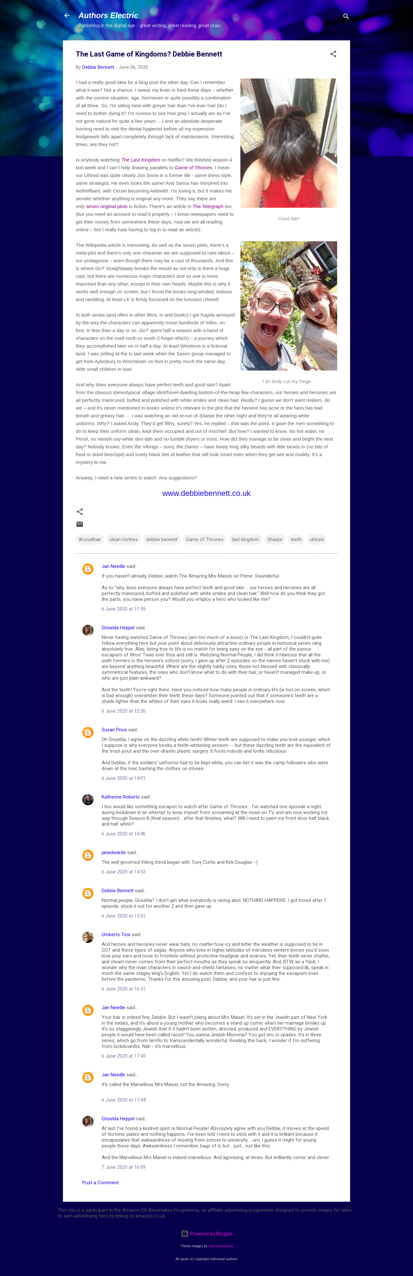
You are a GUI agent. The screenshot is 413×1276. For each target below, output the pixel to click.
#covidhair (90, 539)
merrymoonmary (220, 1246)
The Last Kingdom (140, 159)
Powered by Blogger (206, 1234)
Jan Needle (113, 566)
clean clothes (123, 539)
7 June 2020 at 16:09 (124, 1167)
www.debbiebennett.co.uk (206, 493)
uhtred (317, 539)
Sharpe (274, 539)
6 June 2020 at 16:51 (124, 989)
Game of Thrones (193, 167)
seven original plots (106, 206)
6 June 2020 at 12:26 (124, 711)
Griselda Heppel (118, 628)
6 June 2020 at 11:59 (124, 609)
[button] (333, 55)
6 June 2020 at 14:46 (124, 834)
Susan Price (114, 730)
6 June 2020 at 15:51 (124, 916)
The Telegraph (208, 206)
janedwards (114, 852)
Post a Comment (100, 1183)
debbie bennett (161, 539)
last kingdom (245, 539)
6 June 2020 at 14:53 (124, 872)
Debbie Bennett (118, 891)
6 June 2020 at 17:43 (124, 1056)
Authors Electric (108, 15)
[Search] (346, 17)
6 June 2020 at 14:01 (124, 778)
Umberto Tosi (116, 934)
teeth (296, 539)
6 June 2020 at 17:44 (124, 1100)
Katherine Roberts (121, 797)
